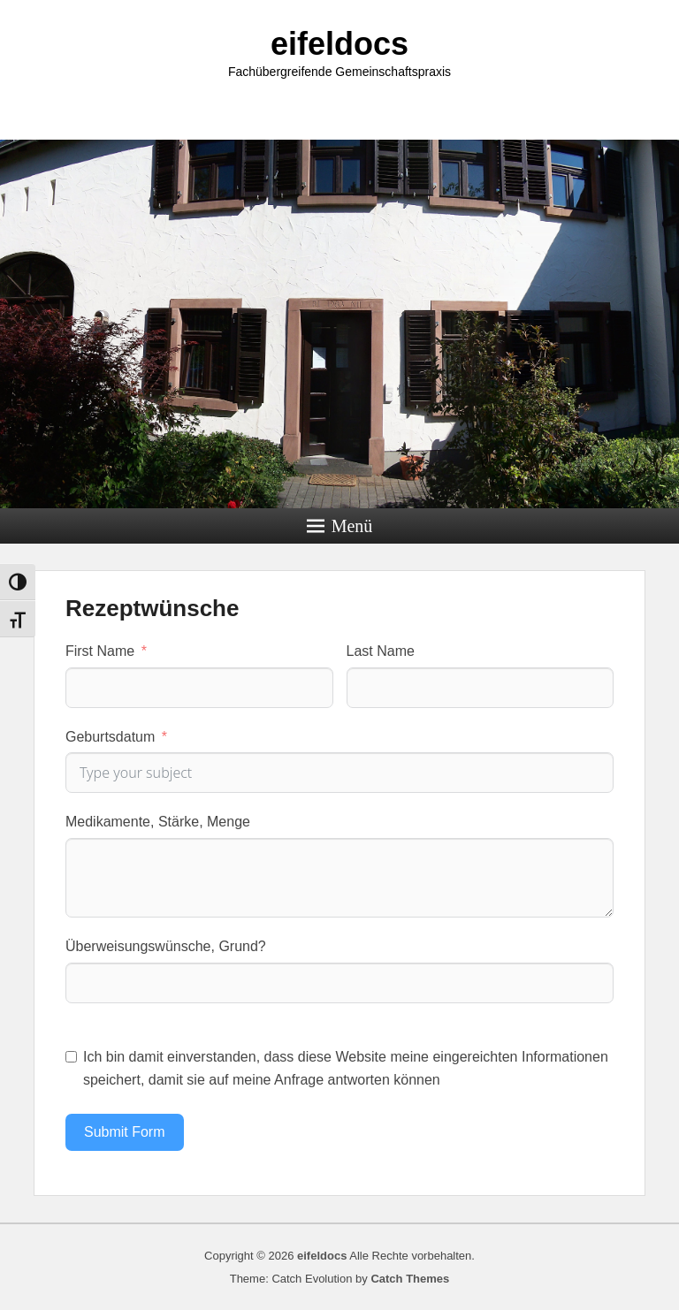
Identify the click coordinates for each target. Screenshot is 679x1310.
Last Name (381, 651)
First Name (99, 651)
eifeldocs (339, 44)
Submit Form (124, 1131)
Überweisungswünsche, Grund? (165, 946)
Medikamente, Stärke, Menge (157, 821)
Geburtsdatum (110, 736)
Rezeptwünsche (152, 608)
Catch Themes (409, 1278)
